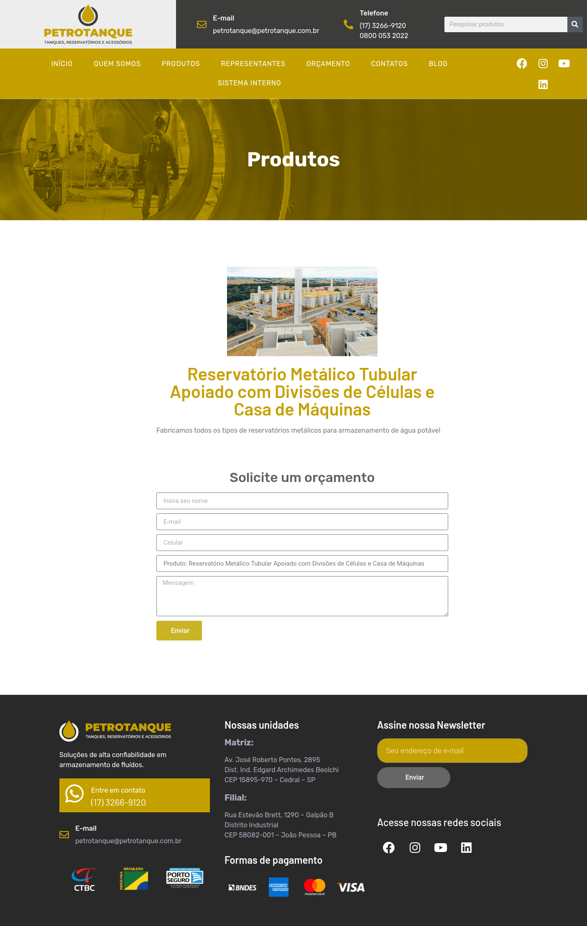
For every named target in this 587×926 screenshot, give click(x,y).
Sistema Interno (249, 83)
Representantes (253, 64)
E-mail (223, 17)
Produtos (181, 64)
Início (62, 64)
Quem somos (117, 64)
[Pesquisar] (575, 24)
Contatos (389, 64)
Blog (438, 64)
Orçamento (328, 64)
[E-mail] (202, 24)
